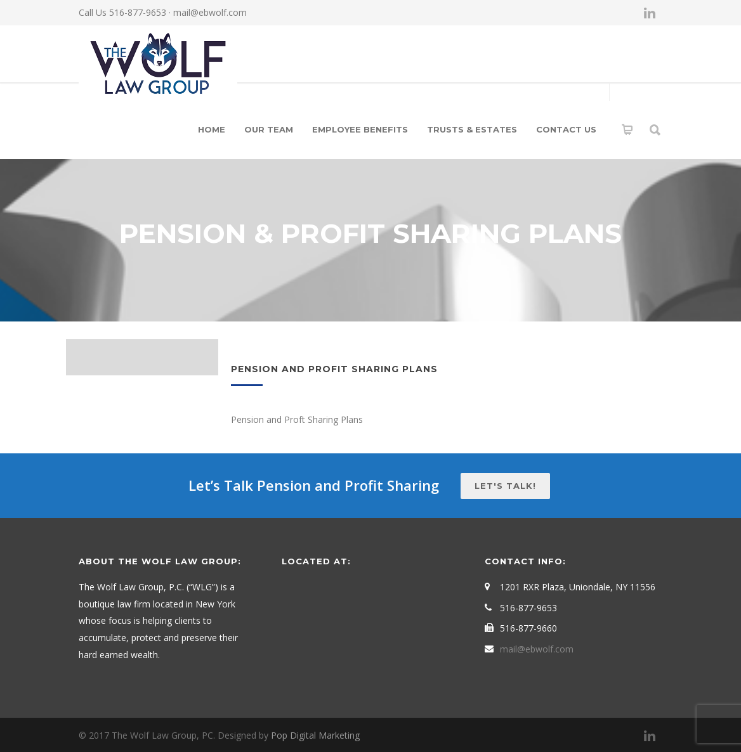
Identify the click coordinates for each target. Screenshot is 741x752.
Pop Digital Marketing (315, 735)
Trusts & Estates (472, 129)
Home (211, 129)
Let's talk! (505, 486)
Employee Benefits (360, 129)
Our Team (268, 129)
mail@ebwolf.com (210, 12)
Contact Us (566, 129)
